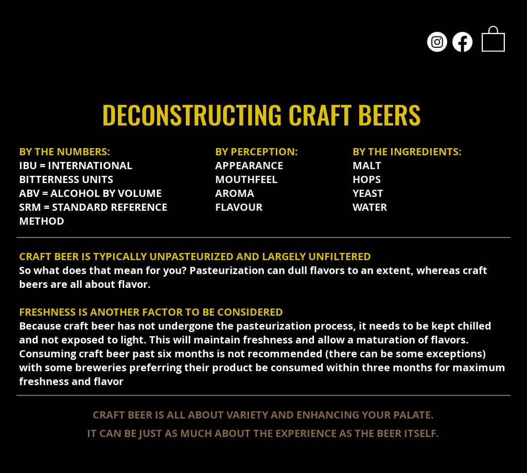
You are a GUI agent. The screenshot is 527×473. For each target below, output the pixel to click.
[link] (493, 38)
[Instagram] (437, 42)
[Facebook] (462, 42)
